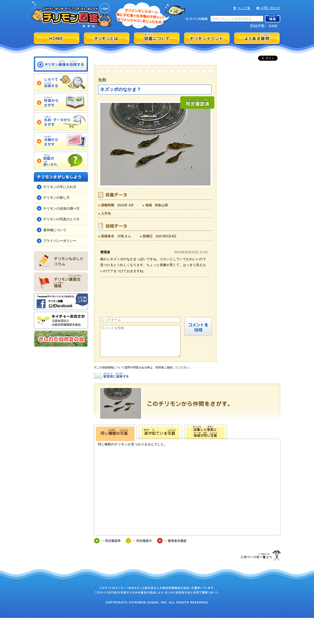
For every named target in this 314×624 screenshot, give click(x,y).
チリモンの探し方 (56, 197)
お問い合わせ (270, 8)
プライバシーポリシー (59, 241)
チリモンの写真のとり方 (61, 219)
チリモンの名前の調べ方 (61, 208)
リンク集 (243, 8)
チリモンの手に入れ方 (59, 187)
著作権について (54, 230)
